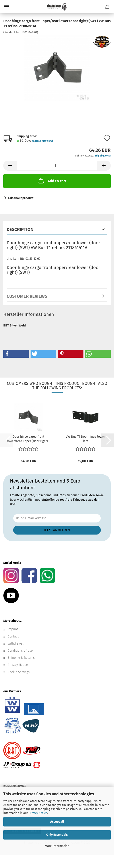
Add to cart (52, 180)
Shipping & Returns (21, 658)
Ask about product (20, 198)
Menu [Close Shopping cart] (6, 6)
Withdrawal (15, 643)
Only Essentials (57, 835)
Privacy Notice (38, 813)
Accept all (57, 822)
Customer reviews (27, 296)
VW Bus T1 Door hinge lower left (85, 439)
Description (20, 229)
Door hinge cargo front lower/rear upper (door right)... (28, 439)
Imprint (13, 629)
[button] (10, 166)
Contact (13, 636)
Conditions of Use (20, 651)
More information (57, 846)
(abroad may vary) (42, 140)
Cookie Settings (19, 672)
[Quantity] (57, 166)
